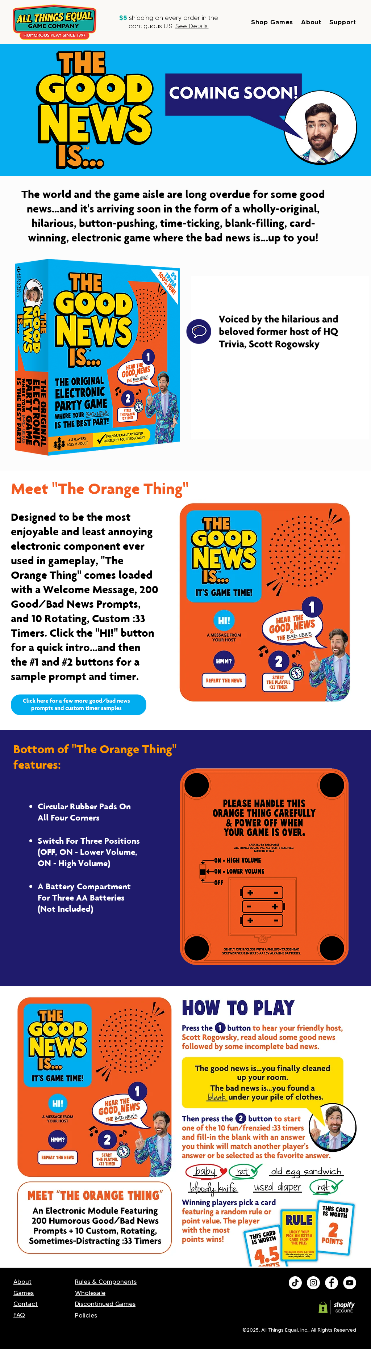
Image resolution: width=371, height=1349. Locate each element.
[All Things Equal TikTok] (295, 1282)
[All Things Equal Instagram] (313, 1282)
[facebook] (331, 1282)
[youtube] (349, 1282)
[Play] (223, 621)
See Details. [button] (192, 26)
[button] (276, 22)
